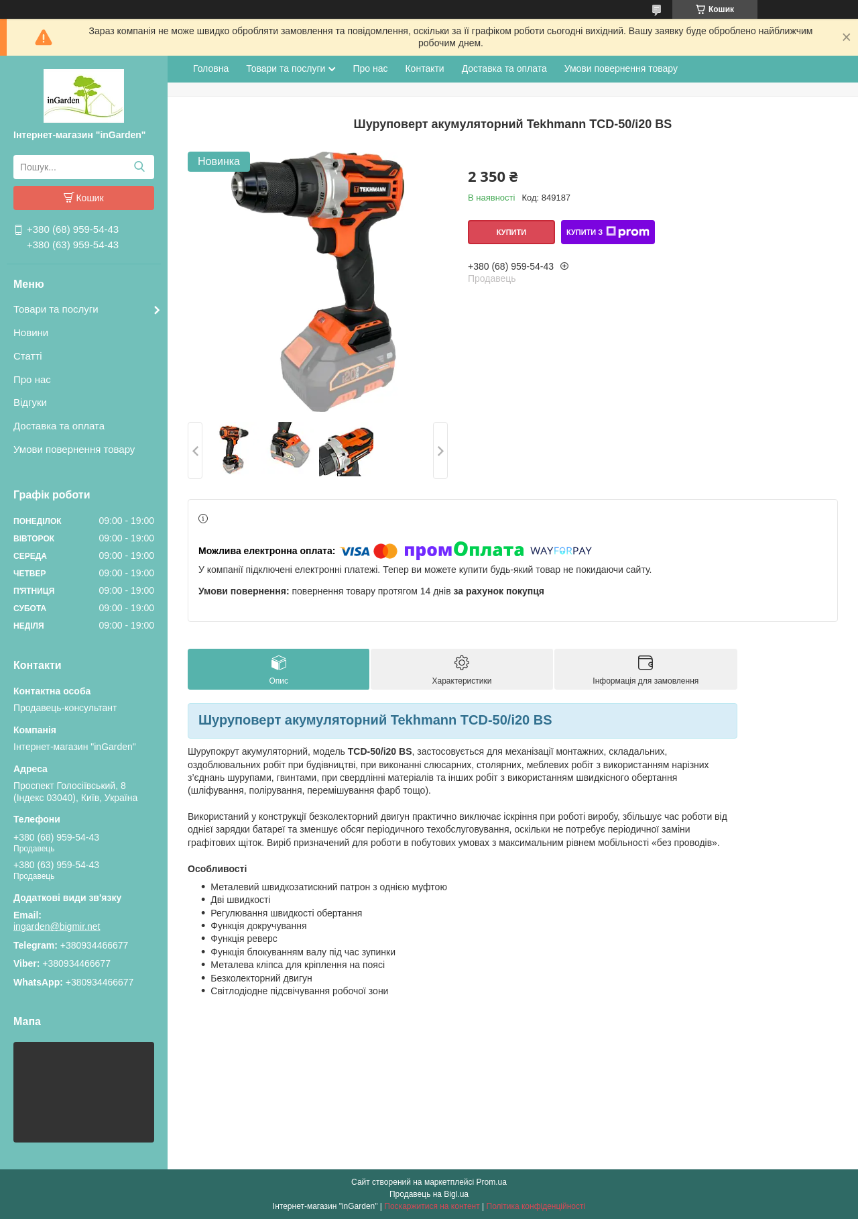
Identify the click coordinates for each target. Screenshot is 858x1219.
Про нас (32, 379)
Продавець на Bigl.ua (429, 1194)
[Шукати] (139, 167)
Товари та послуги (56, 309)
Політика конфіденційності (536, 1206)
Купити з (608, 232)
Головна (211, 68)
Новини (30, 332)
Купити (511, 232)
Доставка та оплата (59, 425)
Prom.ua (492, 1182)
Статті (27, 356)
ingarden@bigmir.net (56, 926)
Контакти (424, 68)
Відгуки (30, 402)
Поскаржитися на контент (431, 1206)
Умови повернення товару (74, 449)
